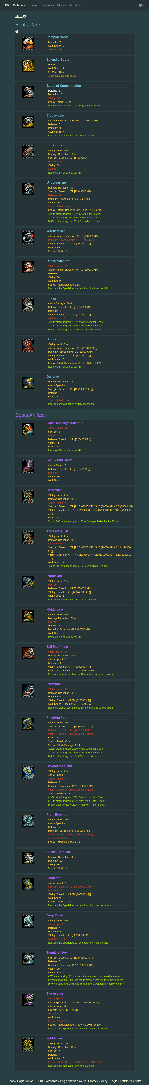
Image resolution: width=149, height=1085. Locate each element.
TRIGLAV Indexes (15, 5)
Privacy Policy (98, 1081)
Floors (61, 5)
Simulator (75, 5)
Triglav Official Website (125, 1081)
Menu (20, 16)
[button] (141, 5)
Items (33, 5)
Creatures (47, 5)
